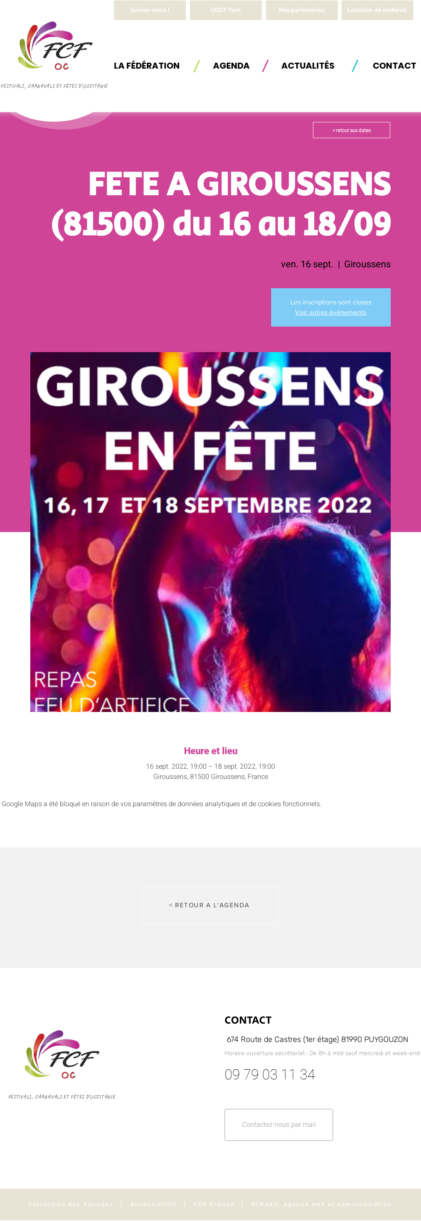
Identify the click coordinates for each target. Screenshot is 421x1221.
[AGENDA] (231, 65)
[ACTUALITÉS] (308, 65)
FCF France (214, 1204)
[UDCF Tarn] (226, 10)
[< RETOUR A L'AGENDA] (210, 905)
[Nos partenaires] (302, 10)
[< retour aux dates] (351, 130)
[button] (377, 10)
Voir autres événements (330, 312)
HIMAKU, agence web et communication (321, 1204)
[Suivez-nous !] (150, 10)
